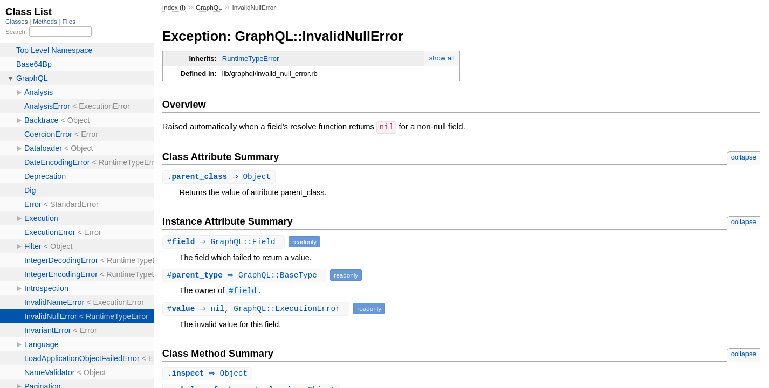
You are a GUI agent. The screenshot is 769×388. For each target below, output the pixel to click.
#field (242, 291)
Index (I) (174, 7)
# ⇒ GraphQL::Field (225, 242)
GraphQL (209, 7)
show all (442, 58)
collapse (744, 157)
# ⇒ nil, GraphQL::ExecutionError (257, 308)
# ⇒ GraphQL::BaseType (246, 275)
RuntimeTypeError (250, 58)
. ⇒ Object (220, 176)
